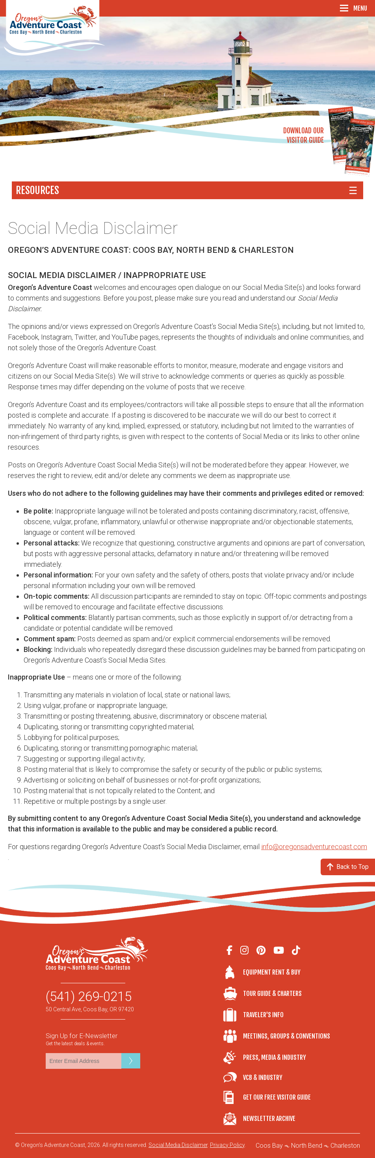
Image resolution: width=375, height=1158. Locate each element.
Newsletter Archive (269, 1119)
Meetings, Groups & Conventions (286, 1036)
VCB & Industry (233, 1077)
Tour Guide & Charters (272, 993)
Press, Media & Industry (274, 1057)
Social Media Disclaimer (178, 1145)
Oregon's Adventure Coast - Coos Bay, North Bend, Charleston (54, 28)
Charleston (345, 1145)
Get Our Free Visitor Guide (277, 1097)
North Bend (306, 1145)
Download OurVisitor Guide (303, 135)
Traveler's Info (263, 1015)
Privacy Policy (227, 1145)
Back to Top (348, 867)
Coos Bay (269, 1145)
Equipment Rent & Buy (272, 972)
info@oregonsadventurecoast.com (314, 846)
